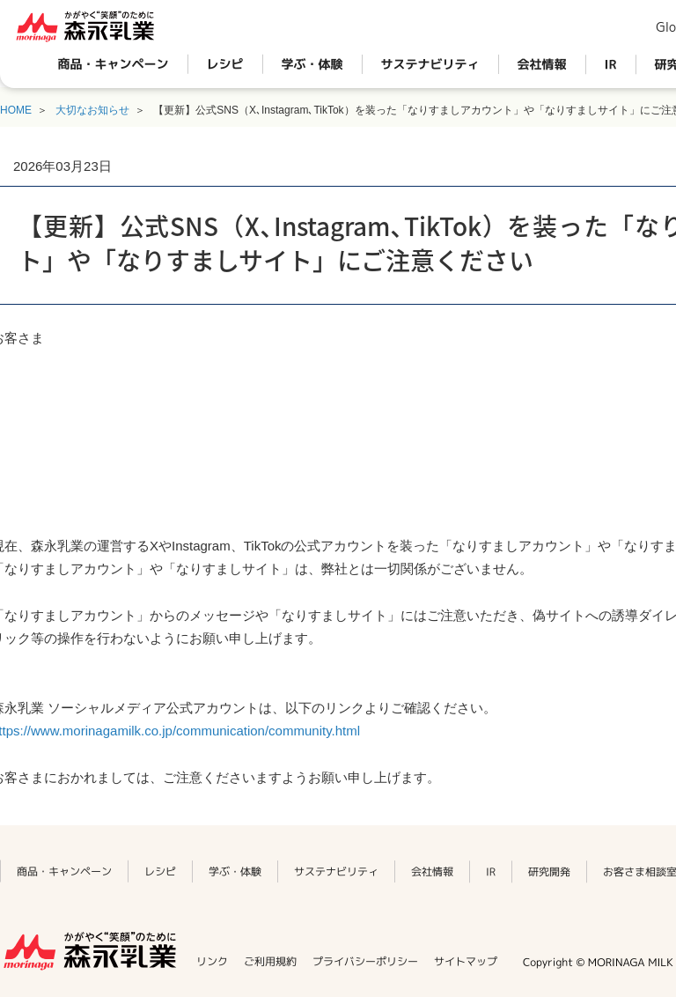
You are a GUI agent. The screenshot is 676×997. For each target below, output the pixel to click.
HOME (16, 110)
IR (611, 63)
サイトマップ (465, 961)
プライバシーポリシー (365, 961)
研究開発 (549, 871)
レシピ (225, 63)
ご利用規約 (270, 961)
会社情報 (542, 63)
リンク (212, 961)
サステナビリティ (430, 63)
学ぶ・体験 (312, 63)
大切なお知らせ (92, 110)
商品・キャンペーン (113, 63)
